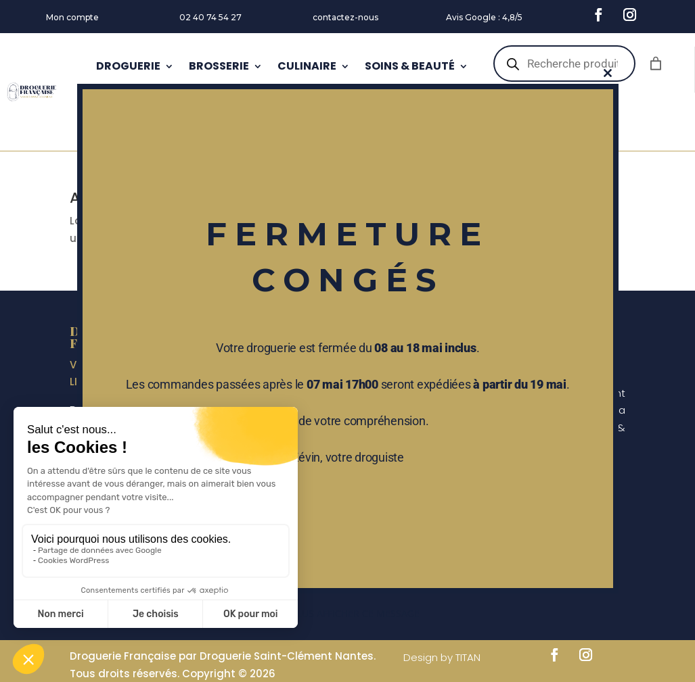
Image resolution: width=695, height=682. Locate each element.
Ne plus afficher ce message (348, 613)
